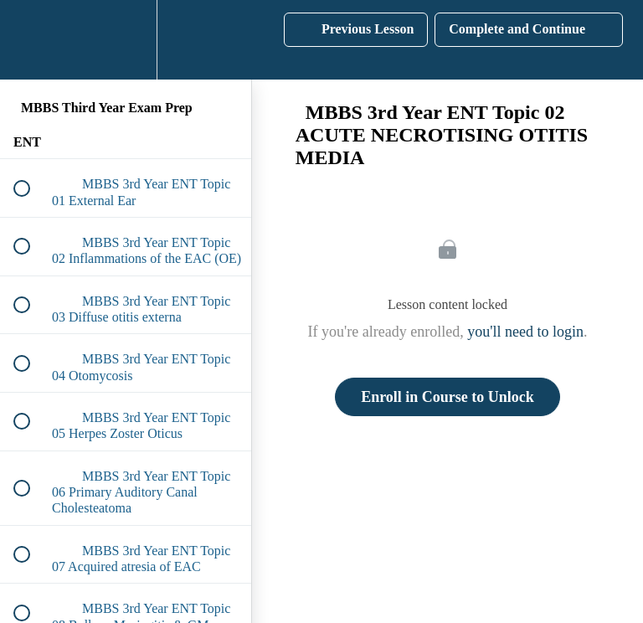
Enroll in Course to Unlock (447, 397)
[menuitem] (126, 40)
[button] (31, 40)
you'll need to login (525, 331)
